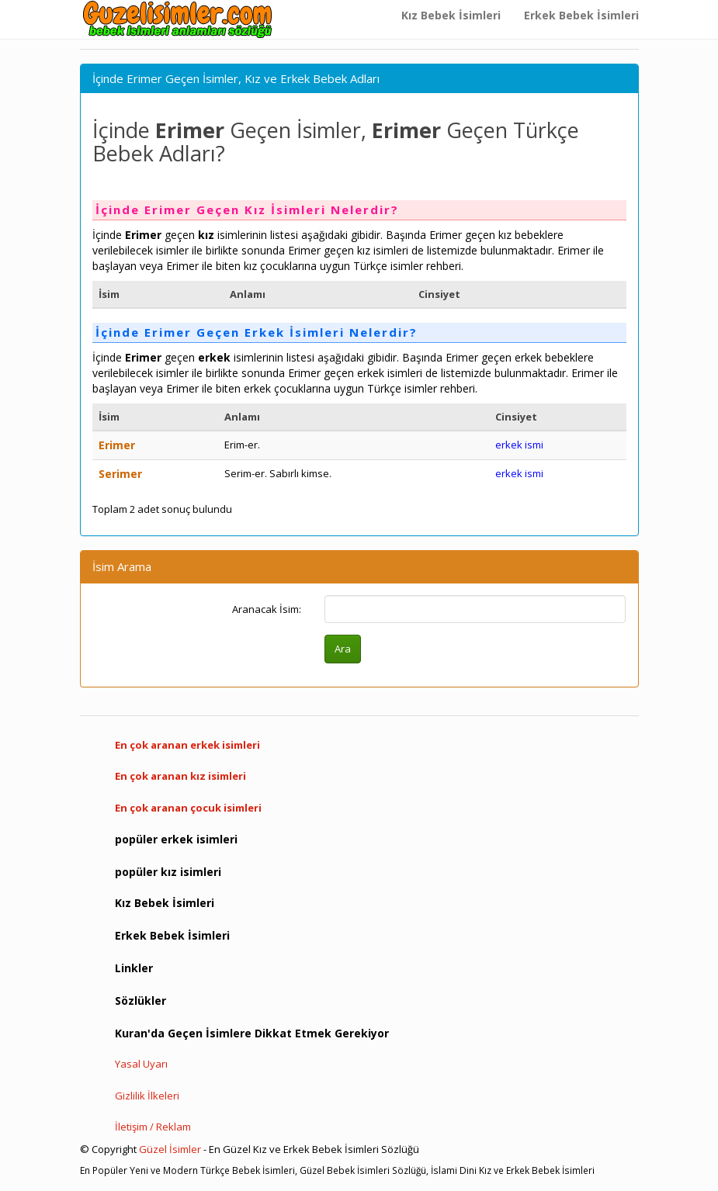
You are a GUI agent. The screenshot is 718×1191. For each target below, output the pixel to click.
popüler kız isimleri (168, 871)
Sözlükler (140, 1000)
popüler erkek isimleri (176, 839)
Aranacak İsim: (266, 609)
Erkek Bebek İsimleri (581, 15)
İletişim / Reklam (153, 1127)
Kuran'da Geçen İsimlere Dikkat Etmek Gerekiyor (252, 1033)
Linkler (134, 968)
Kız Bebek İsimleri (451, 15)
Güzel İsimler (170, 1149)
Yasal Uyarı (141, 1064)
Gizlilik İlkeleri (147, 1096)
